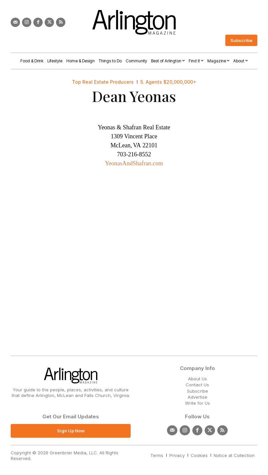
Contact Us (197, 384)
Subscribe (197, 391)
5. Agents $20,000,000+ (168, 82)
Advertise (197, 397)
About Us (197, 378)
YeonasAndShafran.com (134, 163)
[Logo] (134, 22)
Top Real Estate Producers (103, 82)
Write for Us (197, 403)
